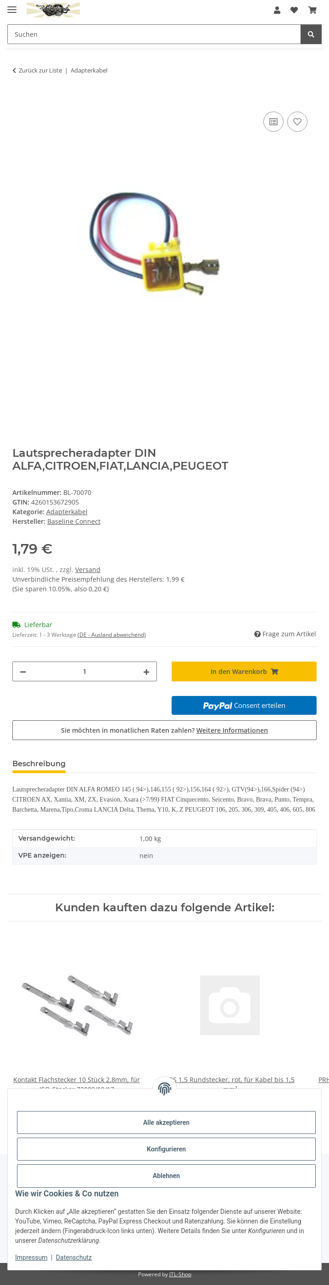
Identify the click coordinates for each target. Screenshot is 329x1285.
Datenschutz (74, 1257)
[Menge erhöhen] (146, 671)
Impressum (31, 1257)
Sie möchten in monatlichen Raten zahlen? (164, 730)
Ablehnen (166, 1175)
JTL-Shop (180, 1274)
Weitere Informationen (232, 730)
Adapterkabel (67, 511)
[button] (277, 10)
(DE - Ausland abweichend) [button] (112, 635)
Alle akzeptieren (166, 1122)
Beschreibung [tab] (39, 763)
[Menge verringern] (23, 671)
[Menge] (85, 671)
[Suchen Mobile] (154, 34)
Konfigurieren (166, 1149)
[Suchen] (311, 34)
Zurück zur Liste (40, 70)
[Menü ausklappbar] (12, 5)
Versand (87, 569)
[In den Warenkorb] (19, 99)
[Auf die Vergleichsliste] (273, 122)
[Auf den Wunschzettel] (297, 122)
